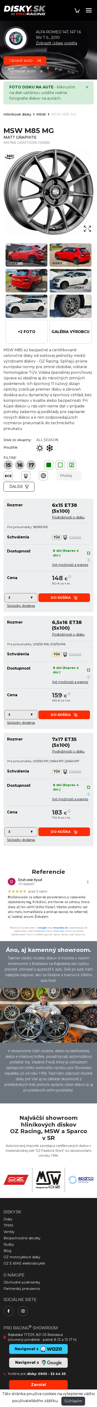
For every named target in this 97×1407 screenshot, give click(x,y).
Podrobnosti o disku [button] (68, 517)
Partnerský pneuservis (22, 1289)
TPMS (8, 1225)
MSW (41, 114)
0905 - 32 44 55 (52, 1374)
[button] (26, 332)
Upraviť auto (25, 60)
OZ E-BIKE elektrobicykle (24, 1263)
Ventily (9, 1232)
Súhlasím (73, 1401)
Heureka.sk (60, 927)
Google (42, 927)
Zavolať (38, 1384)
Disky (8, 1219)
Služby (9, 1244)
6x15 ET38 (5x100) (64, 508)
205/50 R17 (40, 761)
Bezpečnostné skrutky (22, 1238)
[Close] (87, 87)
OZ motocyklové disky (22, 1257)
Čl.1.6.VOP (75, 537)
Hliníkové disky (17, 114)
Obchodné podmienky (22, 1282)
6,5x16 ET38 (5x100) (67, 625)
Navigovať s (38, 1363)
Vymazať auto (26, 71)
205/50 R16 (41, 644)
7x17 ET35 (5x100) (64, 742)
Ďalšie (19, 486)
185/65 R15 (40, 527)
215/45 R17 (56, 761)
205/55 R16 (57, 644)
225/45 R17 (72, 761)
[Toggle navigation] (88, 10)
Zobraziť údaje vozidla (56, 43)
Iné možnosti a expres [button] (70, 565)
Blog (7, 1251)
